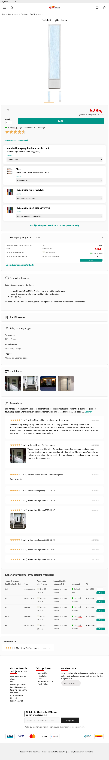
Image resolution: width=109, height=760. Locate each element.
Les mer (88, 412)
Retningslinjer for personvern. (71, 727)
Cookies (41, 679)
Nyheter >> (6, 2)
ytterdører (29, 285)
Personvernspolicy (45, 681)
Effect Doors (10, 339)
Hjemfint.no (42, 676)
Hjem (3, 14)
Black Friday (43, 684)
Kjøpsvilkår (42, 673)
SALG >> (17, 2)
